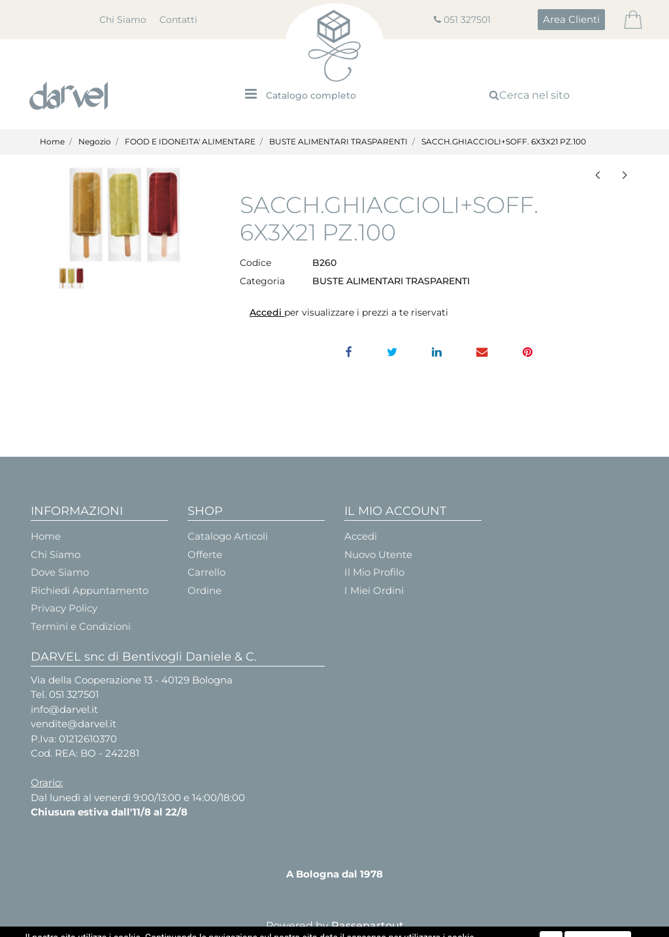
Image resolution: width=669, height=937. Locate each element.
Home (52, 141)
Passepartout (367, 925)
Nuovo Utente (378, 554)
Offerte (205, 554)
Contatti (178, 19)
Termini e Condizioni (81, 626)
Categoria (262, 281)
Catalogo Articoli (228, 536)
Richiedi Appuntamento (89, 590)
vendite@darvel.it (73, 723)
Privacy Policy (64, 608)
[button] (571, 19)
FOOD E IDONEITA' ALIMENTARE (190, 141)
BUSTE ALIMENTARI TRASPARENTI (338, 141)
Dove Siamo (60, 572)
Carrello (206, 572)
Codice (255, 263)
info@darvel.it (64, 709)
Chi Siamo (122, 19)
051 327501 (467, 19)
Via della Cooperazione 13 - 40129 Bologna (132, 680)
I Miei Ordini (374, 590)
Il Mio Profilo (374, 572)
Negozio (94, 141)
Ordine (204, 590)
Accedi (267, 312)
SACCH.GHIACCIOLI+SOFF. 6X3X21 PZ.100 (503, 141)
